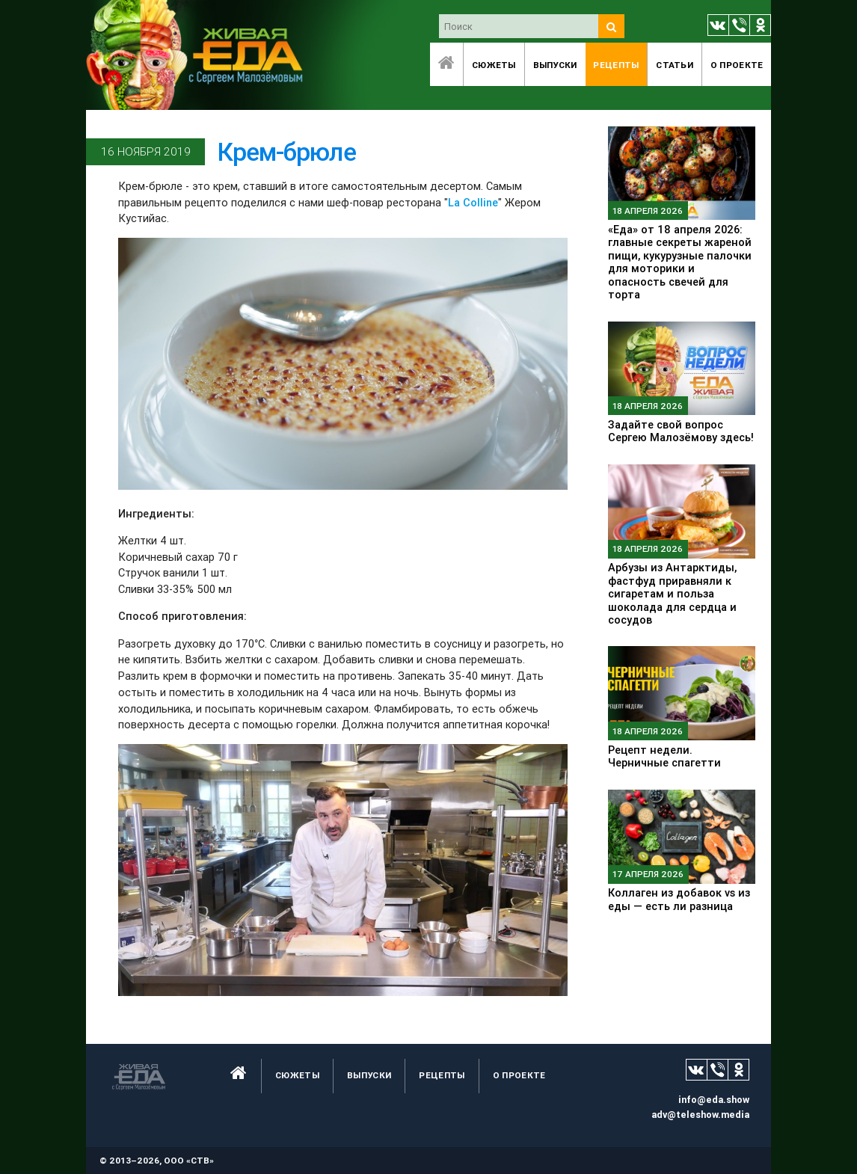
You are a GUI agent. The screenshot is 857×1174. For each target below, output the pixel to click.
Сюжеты (494, 64)
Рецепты (616, 64)
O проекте (737, 64)
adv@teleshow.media (700, 1114)
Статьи (674, 64)
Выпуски (555, 64)
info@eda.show (713, 1099)
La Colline (473, 202)
